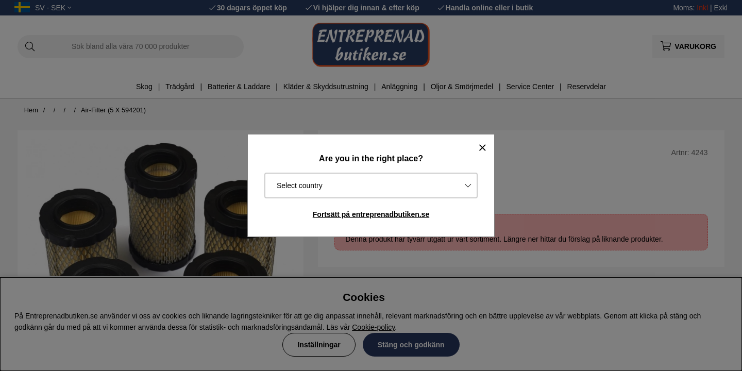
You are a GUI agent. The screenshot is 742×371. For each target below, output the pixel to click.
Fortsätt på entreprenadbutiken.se (371, 214)
